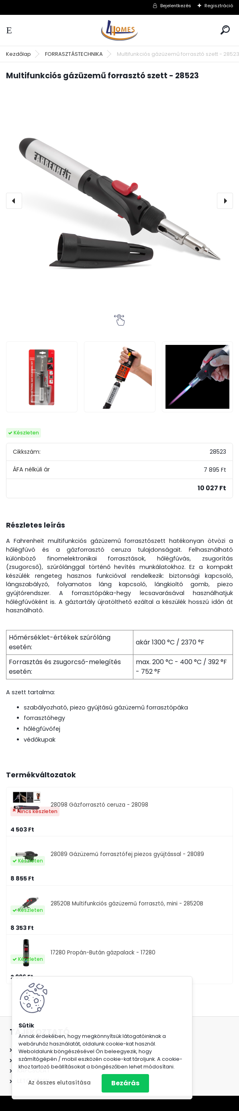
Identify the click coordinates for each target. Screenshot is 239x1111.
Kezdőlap (18, 54)
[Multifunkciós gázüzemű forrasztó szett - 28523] (119, 201)
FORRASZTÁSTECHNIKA (74, 54)
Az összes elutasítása (59, 1083)
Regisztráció (218, 5)
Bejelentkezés (175, 5)
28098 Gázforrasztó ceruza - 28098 (99, 805)
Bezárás (125, 1083)
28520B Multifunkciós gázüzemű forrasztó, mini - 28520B (127, 903)
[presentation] (14, 201)
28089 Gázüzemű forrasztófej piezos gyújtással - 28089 (127, 854)
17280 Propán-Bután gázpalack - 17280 (103, 952)
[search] (225, 30)
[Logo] (120, 30)
